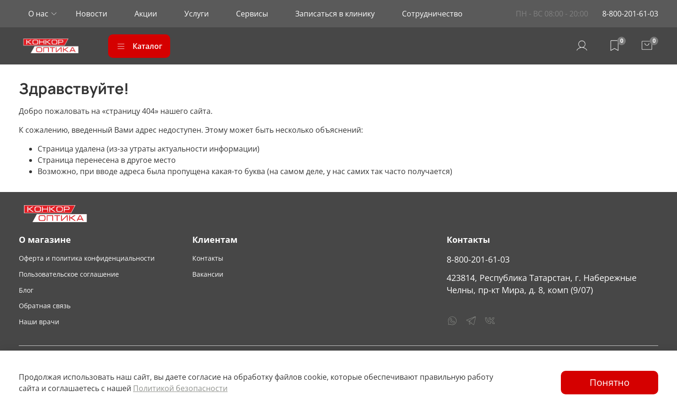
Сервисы (252, 13)
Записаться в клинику (335, 13)
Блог (26, 290)
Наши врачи (39, 321)
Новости (91, 13)
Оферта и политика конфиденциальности (87, 258)
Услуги (196, 13)
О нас (38, 13)
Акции (145, 13)
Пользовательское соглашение (69, 274)
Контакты (207, 258)
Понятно (610, 382)
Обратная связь (45, 305)
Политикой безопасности (180, 388)
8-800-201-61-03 (630, 13)
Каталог (139, 46)
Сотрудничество (432, 13)
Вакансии (207, 274)
